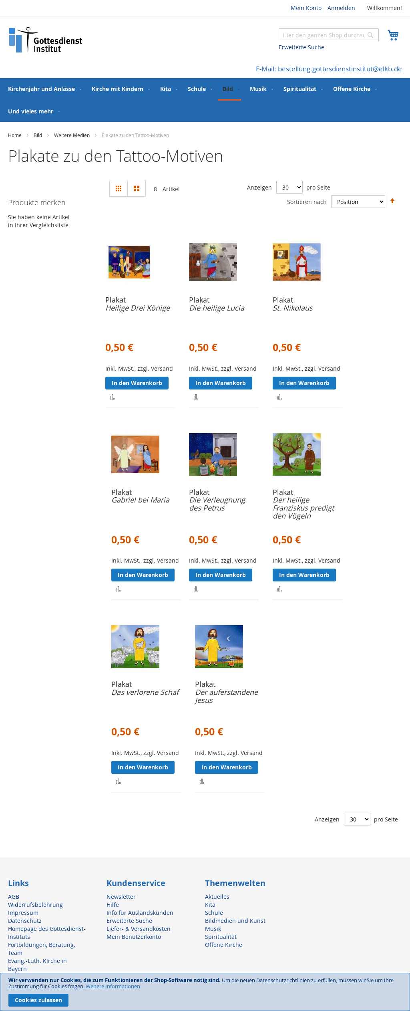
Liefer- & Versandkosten (139, 928)
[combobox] (329, 34)
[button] (112, 396)
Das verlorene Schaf (145, 692)
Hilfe (113, 904)
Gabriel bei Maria (140, 499)
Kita (210, 904)
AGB (13, 896)
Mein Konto (306, 8)
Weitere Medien (72, 135)
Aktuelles (217, 896)
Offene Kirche (223, 944)
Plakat (115, 300)
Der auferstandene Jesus (226, 696)
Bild (38, 135)
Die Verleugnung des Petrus (217, 504)
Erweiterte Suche (301, 47)
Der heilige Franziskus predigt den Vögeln (303, 508)
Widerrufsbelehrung (35, 904)
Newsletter (121, 896)
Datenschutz (25, 920)
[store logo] (46, 39)
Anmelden (341, 8)
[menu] (205, 100)
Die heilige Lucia (216, 308)
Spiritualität (221, 936)
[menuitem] (43, 88)
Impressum (23, 912)
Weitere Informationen (113, 986)
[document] (205, 992)
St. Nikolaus (293, 308)
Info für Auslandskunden (140, 912)
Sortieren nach (307, 201)
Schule (214, 912)
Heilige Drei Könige (137, 308)
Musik (213, 928)
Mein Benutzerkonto (134, 936)
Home (15, 135)
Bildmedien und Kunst (235, 920)
